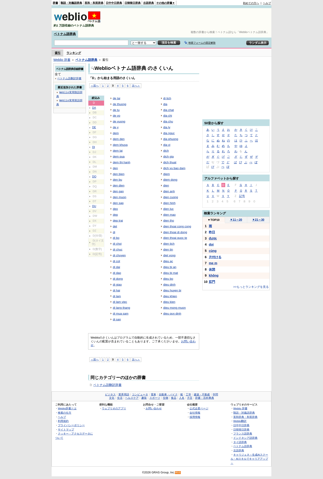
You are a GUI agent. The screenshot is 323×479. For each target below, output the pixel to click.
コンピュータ (140, 394)
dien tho (168, 220)
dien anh (169, 191)
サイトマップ (66, 429)
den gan (118, 191)
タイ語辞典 (240, 442)
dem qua (118, 156)
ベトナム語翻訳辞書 (107, 385)
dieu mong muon (174, 307)
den (115, 168)
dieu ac (168, 261)
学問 (215, 394)
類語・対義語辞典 (71, 3)
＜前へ (95, 85)
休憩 (212, 269)
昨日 (212, 232)
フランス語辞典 (242, 433)
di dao (117, 273)
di (114, 232)
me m (213, 263)
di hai (116, 290)
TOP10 (213, 220)
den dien (118, 185)
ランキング (73, 53)
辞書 (55, 3)
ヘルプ (267, 3)
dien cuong (170, 197)
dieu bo (168, 278)
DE (94, 127)
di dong (118, 278)
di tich (167, 98)
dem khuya (120, 144)
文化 (111, 398)
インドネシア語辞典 (245, 437)
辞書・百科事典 (204, 398)
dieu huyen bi (172, 290)
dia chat (168, 110)
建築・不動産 (202, 394)
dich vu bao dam (174, 168)
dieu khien (170, 296)
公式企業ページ (199, 408)
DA (94, 107)
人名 (181, 398)
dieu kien (169, 302)
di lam (117, 296)
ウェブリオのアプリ (114, 408)
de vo (116, 115)
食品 (173, 398)
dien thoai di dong (175, 232)
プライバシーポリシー (71, 425)
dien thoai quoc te (175, 238)
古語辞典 (148, 3)
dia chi (167, 115)
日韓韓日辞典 (132, 3)
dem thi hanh (121, 162)
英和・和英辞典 (94, 3)
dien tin (168, 249)
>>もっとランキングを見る (251, 286)
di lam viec (120, 302)
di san (117, 319)
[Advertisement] (189, 19)
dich (166, 150)
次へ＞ (136, 85)
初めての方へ (251, 3)
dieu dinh (169, 284)
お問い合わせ (154, 408)
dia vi (166, 144)
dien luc (168, 209)
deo (115, 209)
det (115, 226)
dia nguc (169, 133)
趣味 (144, 398)
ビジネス (110, 394)
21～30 (258, 219)
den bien (118, 174)
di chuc (117, 249)
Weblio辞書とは (67, 408)
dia (165, 104)
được (213, 238)
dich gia (168, 156)
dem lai (117, 150)
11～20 (236, 219)
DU (94, 206)
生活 (119, 398)
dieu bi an (169, 267)
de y (115, 127)
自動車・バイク (168, 394)
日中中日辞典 (114, 3)
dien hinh (169, 203)
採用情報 (195, 416)
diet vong (169, 255)
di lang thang (121, 307)
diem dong (170, 179)
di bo (116, 238)
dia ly (166, 127)
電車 (153, 394)
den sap (118, 203)
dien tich (169, 243)
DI (93, 147)
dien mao (169, 214)
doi (211, 244)
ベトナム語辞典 (65, 34)
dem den (118, 139)
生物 (165, 398)
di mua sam (121, 313)
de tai (116, 98)
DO (94, 176)
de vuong (119, 121)
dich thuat (169, 162)
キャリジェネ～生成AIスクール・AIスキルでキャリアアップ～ (249, 458)
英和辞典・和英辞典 (245, 416)
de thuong (119, 104)
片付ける (215, 257)
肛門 (212, 282)
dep (115, 214)
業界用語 (123, 394)
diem (166, 174)
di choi (117, 243)
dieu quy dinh (172, 313)
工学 (188, 394)
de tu (116, 110)
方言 (189, 398)
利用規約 (63, 420)
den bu (117, 179)
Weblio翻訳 (240, 420)
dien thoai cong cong (177, 226)
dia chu (168, 121)
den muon (119, 197)
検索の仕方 (64, 412)
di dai (116, 267)
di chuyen (119, 255)
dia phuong (170, 139)
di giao (117, 284)
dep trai (118, 220)
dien (166, 185)
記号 (242, 196)
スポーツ (154, 398)
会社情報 (195, 412)
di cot (116, 261)
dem (116, 133)
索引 (58, 53)
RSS (178, 472)
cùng (212, 251)
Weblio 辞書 (61, 60)
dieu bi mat (170, 273)
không (213, 275)
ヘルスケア (132, 398)
